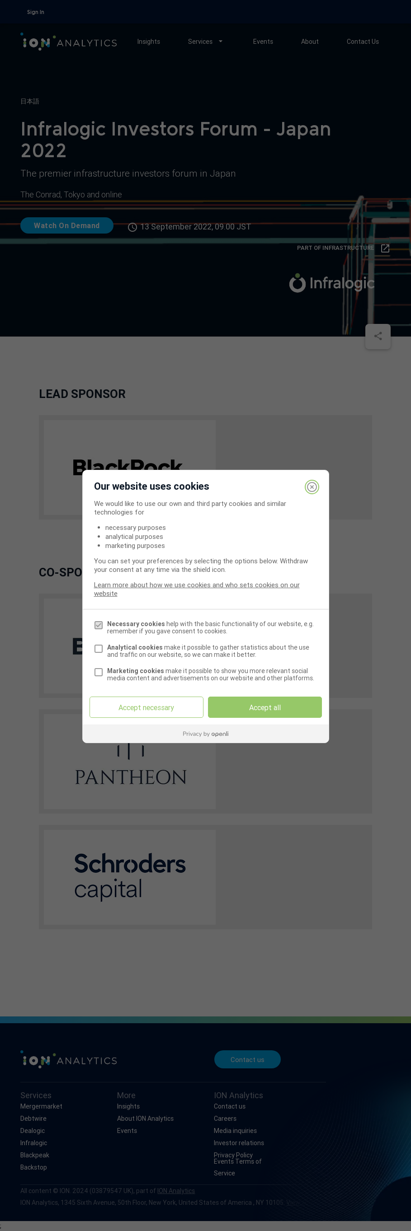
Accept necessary (146, 707)
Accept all (265, 707)
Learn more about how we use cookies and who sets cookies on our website (197, 589)
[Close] (312, 487)
